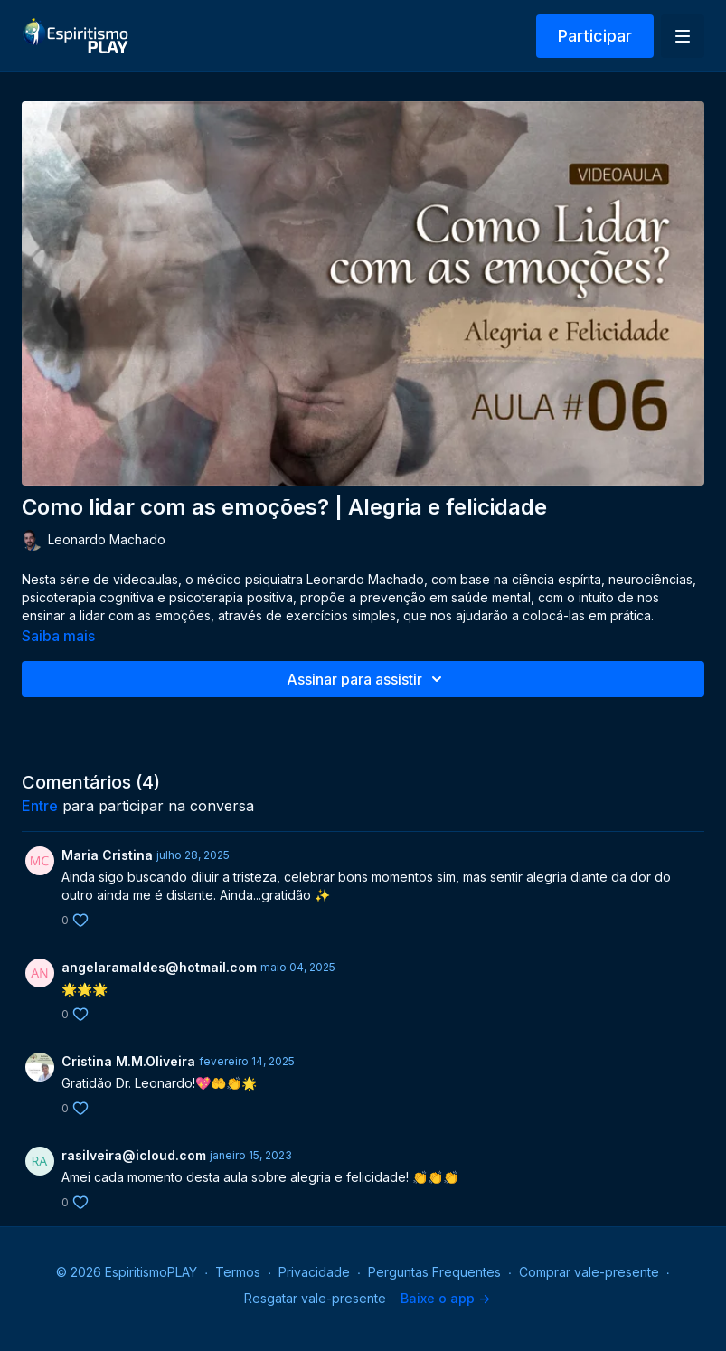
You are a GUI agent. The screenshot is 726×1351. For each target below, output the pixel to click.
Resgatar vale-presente (315, 1298)
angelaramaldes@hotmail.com (159, 967)
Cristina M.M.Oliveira (128, 1061)
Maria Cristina (107, 855)
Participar (595, 35)
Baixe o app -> (445, 1298)
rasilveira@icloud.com (133, 1155)
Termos (237, 1272)
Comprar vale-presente (589, 1272)
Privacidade (314, 1272)
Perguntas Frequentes (434, 1272)
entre (40, 806)
